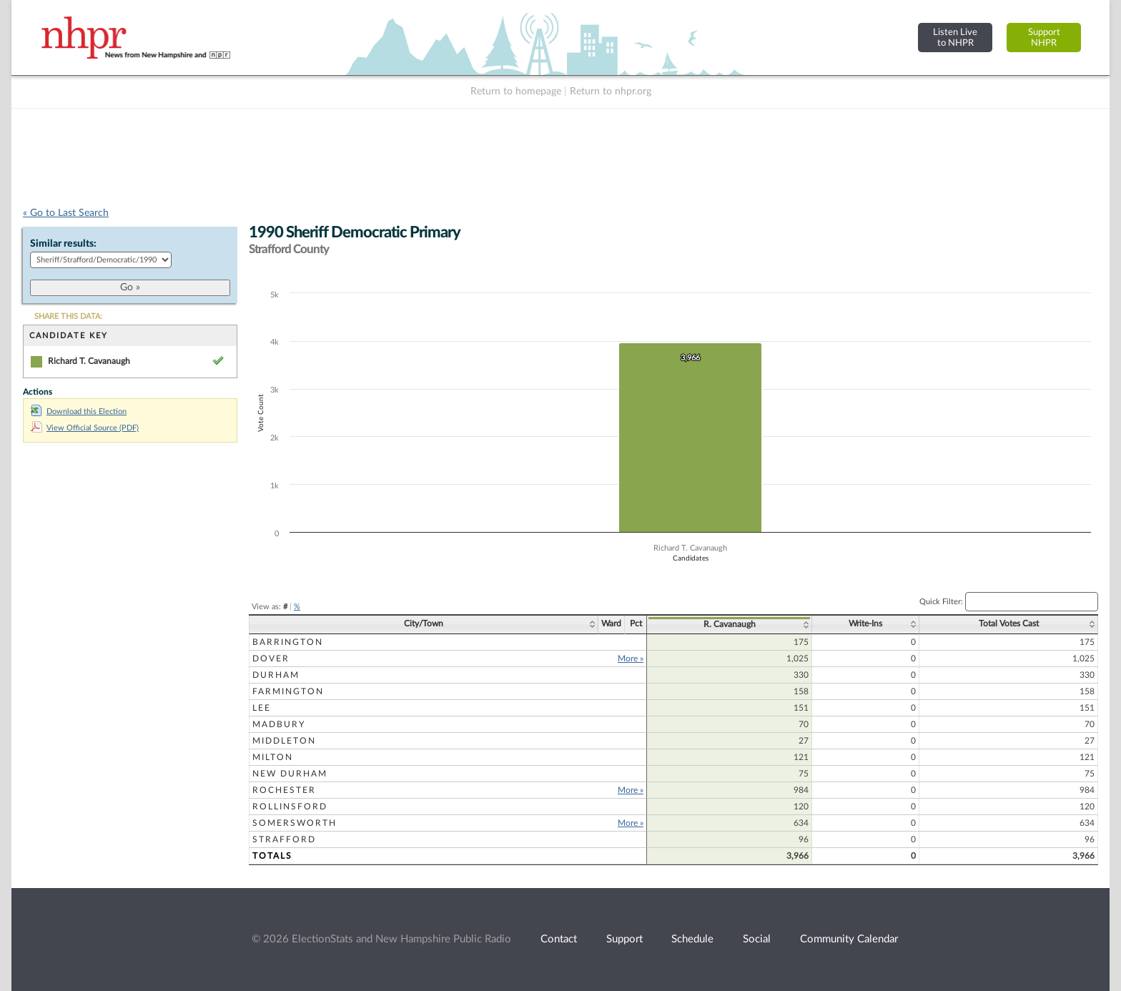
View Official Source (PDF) (85, 428)
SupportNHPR (1044, 37)
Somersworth (294, 823)
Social (757, 939)
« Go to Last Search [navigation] (66, 213)
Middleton (284, 740)
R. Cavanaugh (729, 624)
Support (624, 939)
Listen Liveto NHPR (955, 37)
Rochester (284, 790)
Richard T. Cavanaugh (89, 361)
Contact (558, 939)
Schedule (692, 939)
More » (630, 658)
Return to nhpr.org (610, 92)
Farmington (288, 691)
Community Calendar (849, 939)
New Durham (289, 773)
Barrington (287, 642)
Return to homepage (515, 92)
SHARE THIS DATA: (68, 316)
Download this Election (79, 411)
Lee (261, 708)
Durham (276, 675)
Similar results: (63, 244)
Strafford (284, 839)
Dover (271, 658)
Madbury (278, 724)
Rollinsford (289, 806)
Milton (272, 757)
